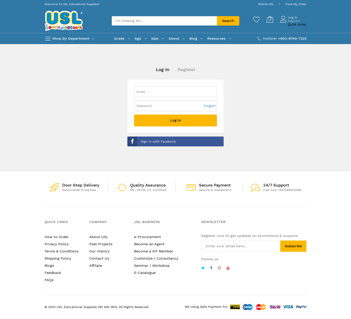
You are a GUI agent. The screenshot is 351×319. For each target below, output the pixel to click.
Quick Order (297, 24)
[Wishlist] (256, 19)
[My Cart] (270, 19)
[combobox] (164, 21)
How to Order (57, 237)
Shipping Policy (58, 258)
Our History (99, 251)
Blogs (49, 265)
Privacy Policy (57, 244)
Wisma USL (266, 4)
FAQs (49, 280)
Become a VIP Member (153, 251)
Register (294, 21)
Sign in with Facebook (151, 141)
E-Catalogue (145, 273)
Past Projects (100, 244)
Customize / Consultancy (156, 258)
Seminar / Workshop (152, 265)
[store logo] (64, 21)
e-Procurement (147, 237)
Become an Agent (149, 244)
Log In (292, 17)
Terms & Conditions (61, 251)
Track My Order (295, 4)
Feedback (53, 273)
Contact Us (99, 258)
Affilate (95, 265)
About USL (98, 237)
